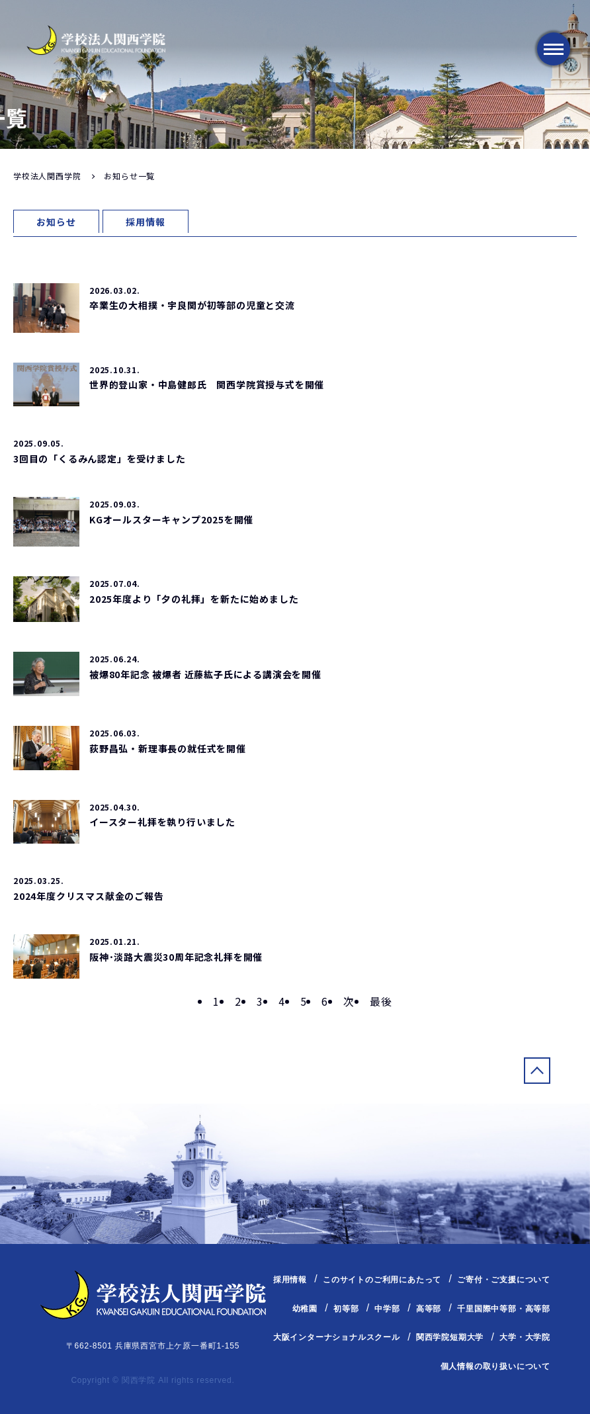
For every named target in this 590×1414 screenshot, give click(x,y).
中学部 (387, 1308)
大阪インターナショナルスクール (336, 1337)
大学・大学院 (524, 1337)
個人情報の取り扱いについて (495, 1366)
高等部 (428, 1308)
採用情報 (145, 221)
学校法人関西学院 (47, 175)
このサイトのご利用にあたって (382, 1279)
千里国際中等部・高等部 (503, 1308)
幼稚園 (304, 1308)
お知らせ (55, 221)
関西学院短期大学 (450, 1337)
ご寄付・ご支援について (503, 1279)
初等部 (345, 1308)
